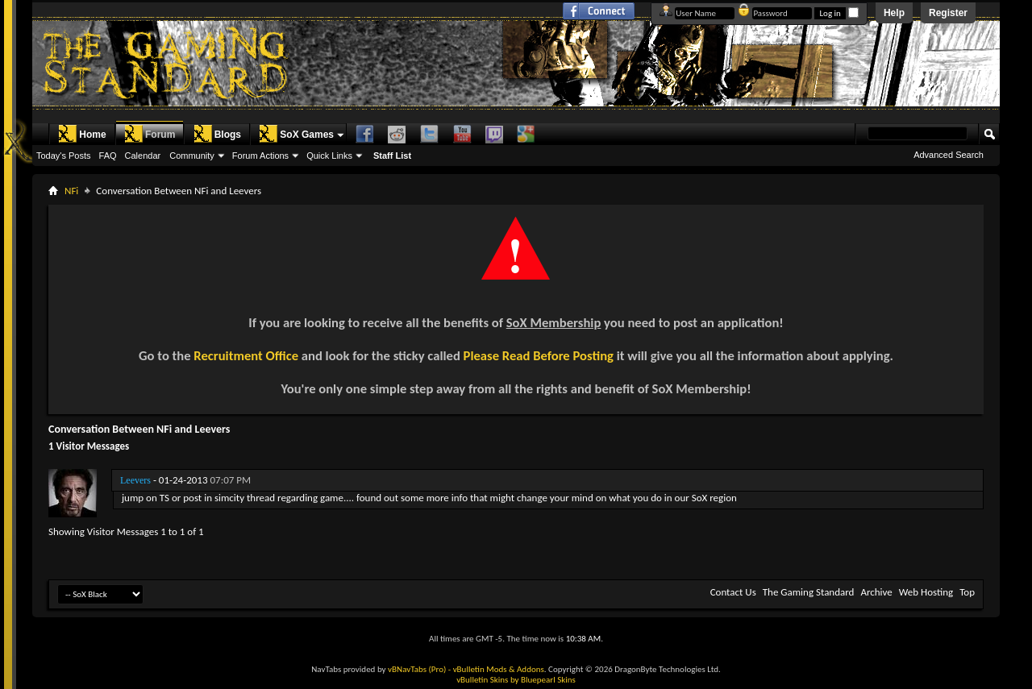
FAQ (108, 155)
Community (191, 155)
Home (82, 133)
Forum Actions (260, 155)
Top (967, 592)
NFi (71, 191)
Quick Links (329, 155)
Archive (876, 592)
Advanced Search (948, 155)
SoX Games (296, 133)
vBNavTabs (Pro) (417, 669)
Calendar (143, 155)
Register (948, 13)
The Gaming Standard (809, 592)
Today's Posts (63, 155)
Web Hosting (926, 592)
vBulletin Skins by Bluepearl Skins (516, 679)
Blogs (217, 133)
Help (894, 13)
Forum (149, 133)
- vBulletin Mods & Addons (496, 669)
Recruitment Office (246, 355)
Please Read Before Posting (539, 355)
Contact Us (733, 592)
